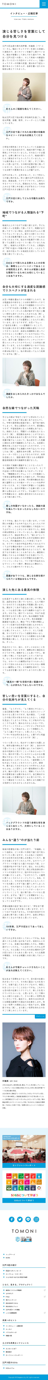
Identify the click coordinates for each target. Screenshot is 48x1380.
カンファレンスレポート (14, 1355)
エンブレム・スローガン (14, 1274)
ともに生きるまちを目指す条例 (16, 1277)
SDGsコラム (10, 1368)
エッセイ (9, 1329)
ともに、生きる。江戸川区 (9, 4)
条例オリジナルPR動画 (14, 1290)
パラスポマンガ (11, 1332)
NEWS (8, 1258)
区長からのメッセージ (13, 1271)
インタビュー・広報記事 (14, 1326)
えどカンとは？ (11, 1349)
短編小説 (9, 1336)
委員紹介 (9, 1352)
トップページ (10, 1254)
